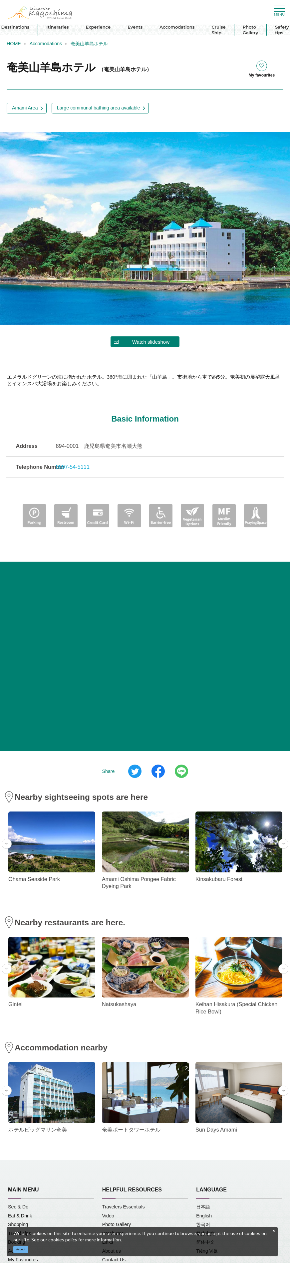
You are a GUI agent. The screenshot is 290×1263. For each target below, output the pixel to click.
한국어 (203, 1224)
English (204, 1215)
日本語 (203, 1206)
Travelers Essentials (123, 1206)
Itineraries (57, 27)
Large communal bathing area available (98, 107)
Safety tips (282, 29)
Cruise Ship (218, 29)
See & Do (18, 1206)
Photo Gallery (250, 29)
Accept (21, 1249)
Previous (7, 844)
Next (283, 844)
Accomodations (176, 27)
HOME (14, 43)
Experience (98, 27)
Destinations (15, 27)
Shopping (18, 1224)
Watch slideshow (150, 342)
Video (108, 1215)
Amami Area (25, 107)
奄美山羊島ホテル (89, 43)
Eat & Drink (20, 1215)
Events (135, 27)
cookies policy (62, 1239)
